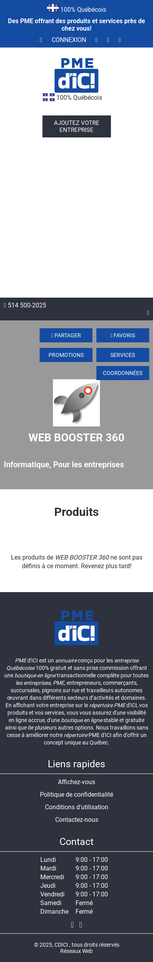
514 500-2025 (25, 305)
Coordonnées (122, 373)
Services (122, 355)
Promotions (66, 355)
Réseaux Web (76, 951)
